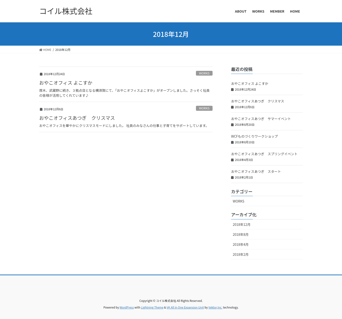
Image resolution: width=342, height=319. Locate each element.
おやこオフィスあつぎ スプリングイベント (264, 153)
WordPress (127, 307)
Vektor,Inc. (215, 307)
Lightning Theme (152, 307)
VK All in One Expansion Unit (185, 307)
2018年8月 (241, 234)
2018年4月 (241, 244)
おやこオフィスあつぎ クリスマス (77, 117)
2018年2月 (241, 254)
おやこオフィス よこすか (65, 82)
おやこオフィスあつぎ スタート (256, 171)
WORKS (204, 73)
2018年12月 (242, 224)
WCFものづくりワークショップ (254, 136)
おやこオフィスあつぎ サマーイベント (261, 118)
